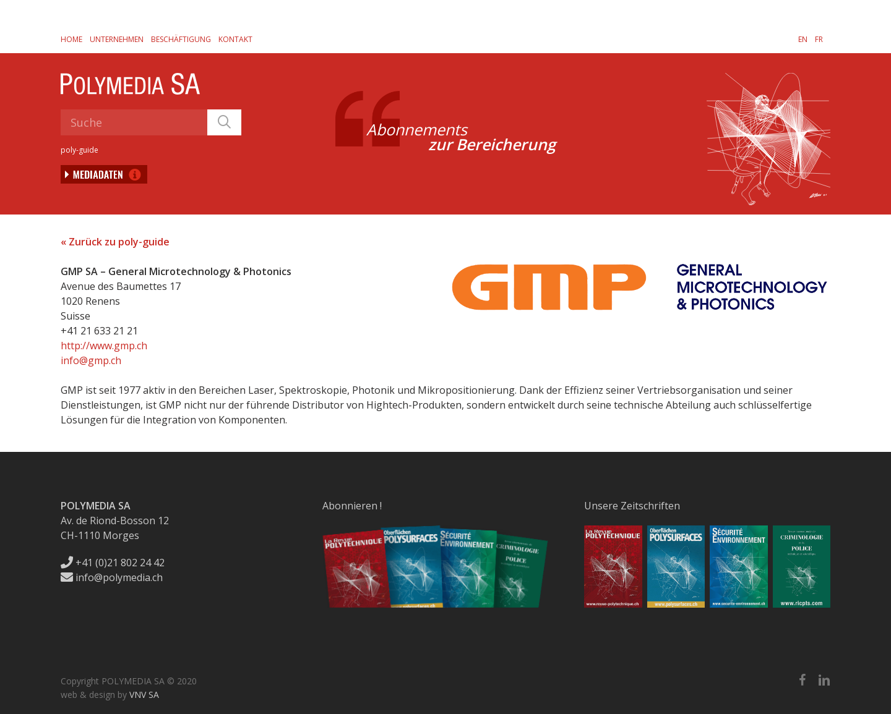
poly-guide (79, 150)
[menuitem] (802, 39)
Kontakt (235, 39)
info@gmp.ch (91, 360)
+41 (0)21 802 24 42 (113, 562)
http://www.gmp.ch (104, 345)
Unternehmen (117, 39)
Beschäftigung (181, 39)
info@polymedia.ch (112, 577)
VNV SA (144, 694)
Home (71, 39)
